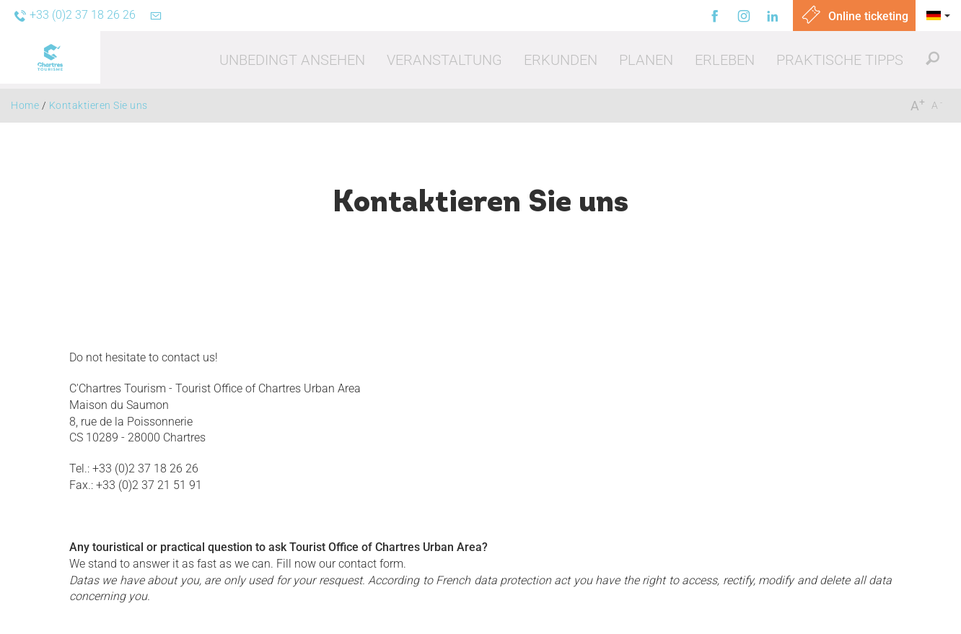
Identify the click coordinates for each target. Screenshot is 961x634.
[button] (292, 60)
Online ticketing (854, 16)
